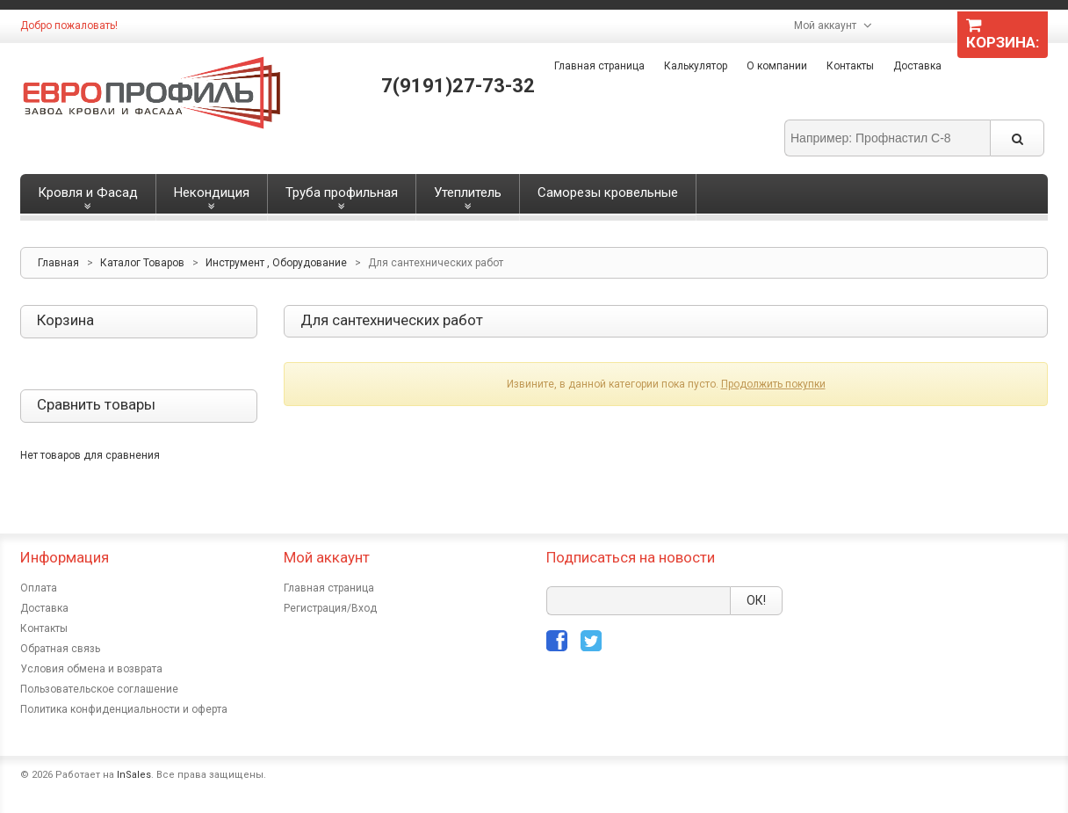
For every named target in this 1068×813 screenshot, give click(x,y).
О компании (777, 66)
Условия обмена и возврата (91, 669)
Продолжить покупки (773, 384)
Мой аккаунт (825, 25)
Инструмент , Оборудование (276, 263)
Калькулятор (695, 66)
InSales (134, 774)
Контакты (850, 66)
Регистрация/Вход (330, 608)
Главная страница (599, 66)
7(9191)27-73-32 (458, 86)
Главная (58, 263)
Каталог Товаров (142, 263)
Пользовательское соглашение (99, 689)
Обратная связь (60, 648)
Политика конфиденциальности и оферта (123, 709)
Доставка (917, 66)
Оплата (38, 588)
